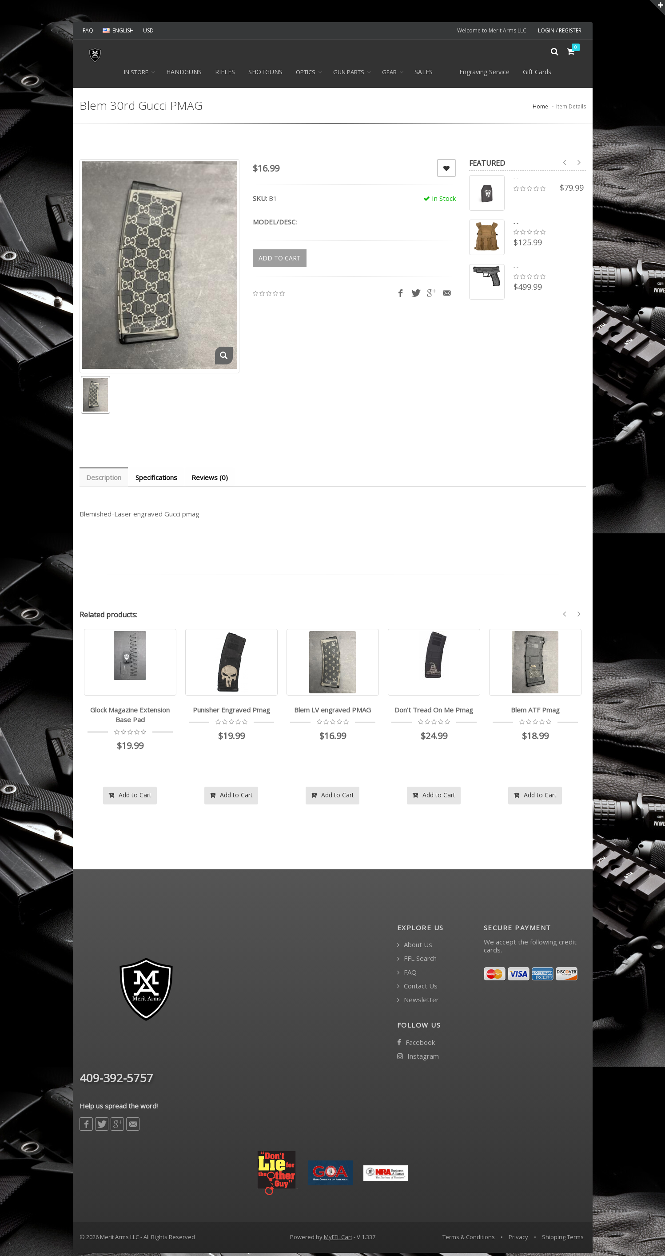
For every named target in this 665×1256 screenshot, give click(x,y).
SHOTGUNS (265, 74)
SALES (423, 74)
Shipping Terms (563, 1240)
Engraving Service (484, 74)
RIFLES (225, 74)
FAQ (88, 30)
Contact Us (417, 989)
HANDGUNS (184, 74)
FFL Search (417, 961)
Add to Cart (129, 798)
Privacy (518, 1240)
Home (540, 109)
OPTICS (305, 75)
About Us (414, 948)
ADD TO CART (280, 260)
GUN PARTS (348, 75)
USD (148, 30)
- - (516, 181)
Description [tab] (104, 480)
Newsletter (418, 1003)
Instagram (418, 1059)
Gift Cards (537, 74)
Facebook (416, 1045)
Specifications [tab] (158, 480)
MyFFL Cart (338, 1240)
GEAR (389, 75)
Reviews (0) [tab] (212, 480)
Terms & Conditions (468, 1240)
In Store (136, 75)
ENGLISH (118, 30)
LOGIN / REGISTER (559, 30)
